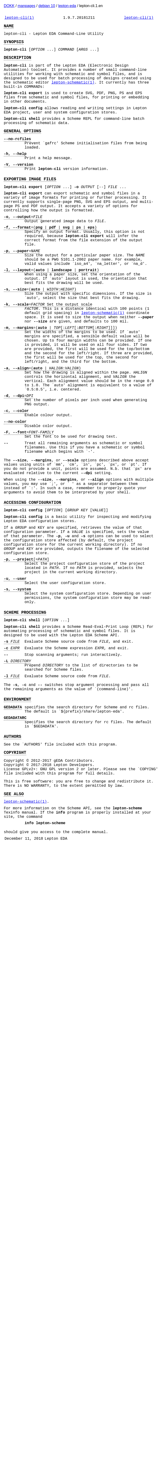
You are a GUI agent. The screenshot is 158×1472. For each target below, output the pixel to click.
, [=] (26, 657)
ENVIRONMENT (17, 819)
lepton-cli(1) (19, 18)
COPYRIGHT (15, 880)
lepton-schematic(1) (72, 92)
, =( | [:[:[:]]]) (60, 382)
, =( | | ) (51, 313)
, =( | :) (40, 336)
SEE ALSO (14, 928)
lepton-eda (67, 6)
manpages (26, 6)
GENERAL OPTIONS (22, 149)
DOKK (9, 6)
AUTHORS (12, 862)
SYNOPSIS (14, 45)
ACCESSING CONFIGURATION (32, 590)
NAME (9, 27)
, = (23, 249)
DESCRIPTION (17, 63)
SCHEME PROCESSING (25, 719)
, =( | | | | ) (50, 262)
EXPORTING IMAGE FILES (30, 205)
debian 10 (46, 6)
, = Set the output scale (48, 354)
